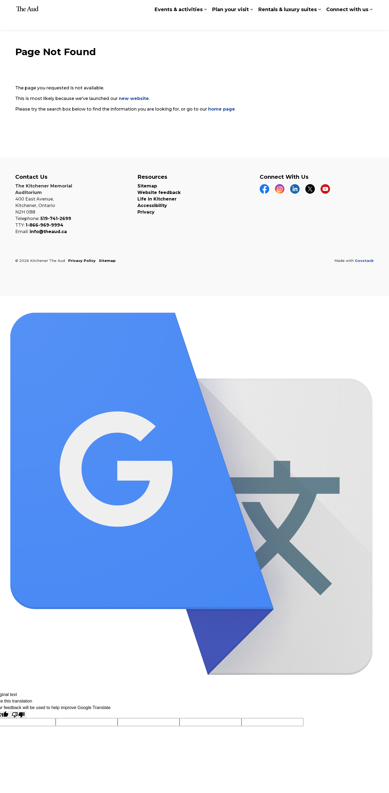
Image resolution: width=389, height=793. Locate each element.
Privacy (146, 212)
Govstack (364, 260)
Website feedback (159, 192)
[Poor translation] (18, 714)
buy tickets (355, 7)
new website (134, 98)
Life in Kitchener (157, 199)
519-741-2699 (55, 218)
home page (221, 109)
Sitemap (147, 186)
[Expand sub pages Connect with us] (371, 22)
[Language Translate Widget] (221, 7)
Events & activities (179, 22)
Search (323, 7)
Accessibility (152, 205)
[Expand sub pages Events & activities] (205, 22)
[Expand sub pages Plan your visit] (251, 22)
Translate (293, 8)
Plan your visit (230, 22)
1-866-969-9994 (44, 225)
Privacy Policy (82, 260)
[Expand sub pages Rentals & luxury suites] (319, 22)
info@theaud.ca (48, 231)
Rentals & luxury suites (287, 22)
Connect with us (347, 22)
